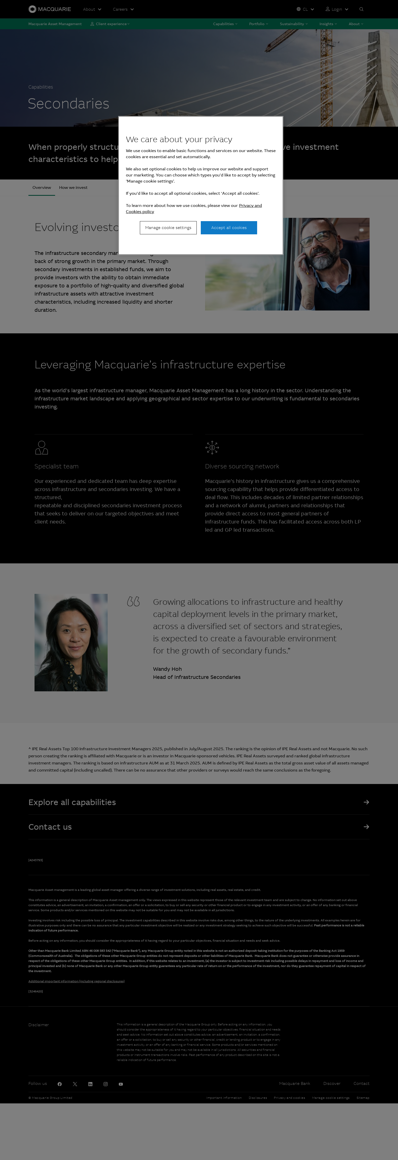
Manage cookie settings (168, 227)
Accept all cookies (229, 227)
